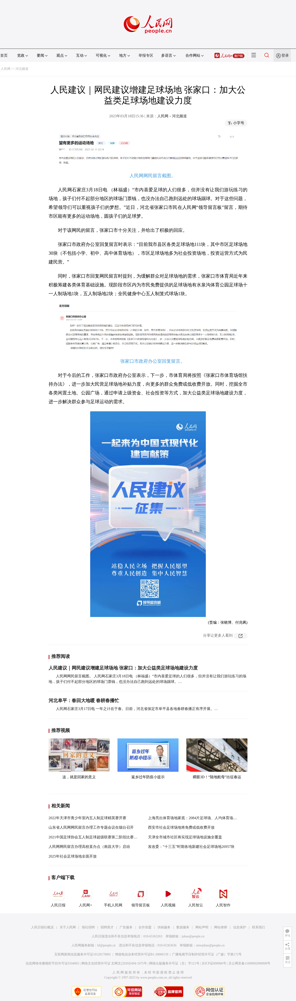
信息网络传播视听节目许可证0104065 (52, 963)
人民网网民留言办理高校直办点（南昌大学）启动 (89, 847)
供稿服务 (163, 927)
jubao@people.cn (193, 936)
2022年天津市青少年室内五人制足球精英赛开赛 (87, 818)
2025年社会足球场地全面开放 (73, 856)
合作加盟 (145, 927)
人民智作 (223, 896)
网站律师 (220, 927)
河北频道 (21, 69)
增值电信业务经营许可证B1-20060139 (141, 954)
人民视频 (168, 896)
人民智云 (196, 896)
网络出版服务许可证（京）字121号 (174, 963)
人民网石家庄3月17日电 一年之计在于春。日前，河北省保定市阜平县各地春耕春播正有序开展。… (137, 709)
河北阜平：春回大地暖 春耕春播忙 (84, 700)
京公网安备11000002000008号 (249, 963)
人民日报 (58, 896)
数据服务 (182, 927)
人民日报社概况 (42, 927)
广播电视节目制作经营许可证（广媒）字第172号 (207, 954)
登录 (285, 55)
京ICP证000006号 (214, 963)
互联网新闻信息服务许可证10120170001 (82, 954)
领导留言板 (140, 896)
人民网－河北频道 (172, 116)
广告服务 (126, 927)
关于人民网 (68, 927)
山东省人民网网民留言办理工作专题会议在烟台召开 (91, 827)
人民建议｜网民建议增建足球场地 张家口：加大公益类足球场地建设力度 (123, 667)
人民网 (5, 69)
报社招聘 (88, 927)
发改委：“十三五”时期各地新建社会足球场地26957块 (191, 847)
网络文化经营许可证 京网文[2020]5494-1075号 (114, 963)
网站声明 (201, 927)
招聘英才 (107, 927)
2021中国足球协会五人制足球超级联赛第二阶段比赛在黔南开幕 (100, 837)
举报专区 (146, 55)
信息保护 (239, 927)
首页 (4, 55)
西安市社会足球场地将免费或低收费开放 (181, 827)
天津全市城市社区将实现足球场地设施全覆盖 (185, 837)
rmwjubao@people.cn (210, 945)
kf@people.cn (106, 945)
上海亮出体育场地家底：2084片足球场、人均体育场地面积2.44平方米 (205, 818)
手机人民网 (113, 896)
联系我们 (258, 927)
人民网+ (85, 896)
